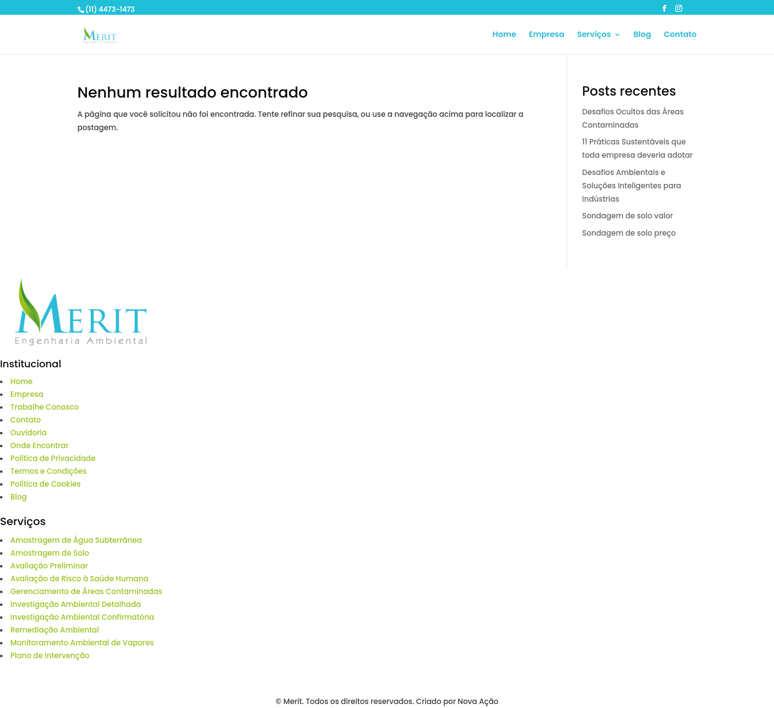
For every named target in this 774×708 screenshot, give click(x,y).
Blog (642, 35)
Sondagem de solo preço (629, 233)
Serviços (594, 35)
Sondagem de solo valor (627, 216)
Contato (680, 35)
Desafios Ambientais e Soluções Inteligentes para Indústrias (631, 185)
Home (504, 35)
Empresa (546, 35)
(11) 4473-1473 (110, 9)
